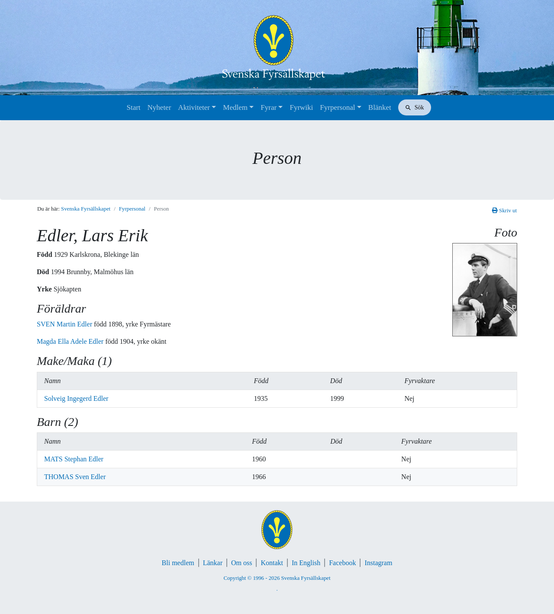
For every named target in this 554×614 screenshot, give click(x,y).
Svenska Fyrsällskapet (85, 209)
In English (306, 562)
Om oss (241, 562)
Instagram (378, 562)
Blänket (379, 107)
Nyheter (159, 107)
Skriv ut (504, 211)
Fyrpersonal (337, 107)
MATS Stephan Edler (73, 459)
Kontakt (272, 562)
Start (133, 107)
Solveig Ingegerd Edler (76, 398)
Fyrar (269, 107)
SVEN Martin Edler (65, 324)
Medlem (235, 107)
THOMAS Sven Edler (75, 476)
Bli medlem (178, 562)
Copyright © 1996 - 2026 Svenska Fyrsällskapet (276, 578)
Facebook (342, 562)
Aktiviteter (194, 107)
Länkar (212, 562)
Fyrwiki (301, 107)
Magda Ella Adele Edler (71, 341)
